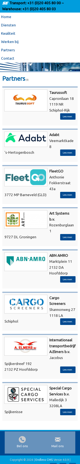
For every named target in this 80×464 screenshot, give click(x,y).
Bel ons (22, 446)
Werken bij (10, 42)
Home (6, 17)
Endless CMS (44, 459)
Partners (8, 50)
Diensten (8, 25)
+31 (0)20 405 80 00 (44, 3)
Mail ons (57, 446)
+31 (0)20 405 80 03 (39, 9)
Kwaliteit (8, 33)
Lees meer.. (68, 116)
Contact (7, 58)
